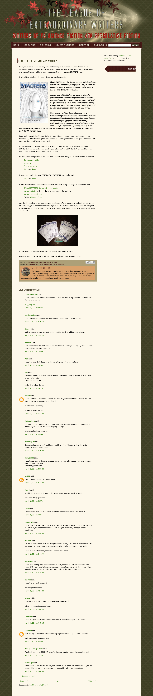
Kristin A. (28, 343)
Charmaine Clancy (31, 294)
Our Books (100, 45)
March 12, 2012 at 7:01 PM (34, 515)
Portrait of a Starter (50, 264)
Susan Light (29, 522)
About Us (29, 45)
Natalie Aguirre (30, 315)
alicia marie (29, 561)
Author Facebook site (33, 194)
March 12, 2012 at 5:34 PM (34, 483)
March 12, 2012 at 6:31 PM (34, 501)
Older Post (92, 681)
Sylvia (27, 329)
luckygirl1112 (29, 458)
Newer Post (24, 681)
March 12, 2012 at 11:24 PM (34, 591)
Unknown (28, 630)
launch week (30, 264)
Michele (28, 396)
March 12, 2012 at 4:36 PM (34, 450)
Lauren (27, 508)
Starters (61, 264)
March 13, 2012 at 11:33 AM (34, 609)
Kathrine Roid (30, 421)
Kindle (26, 169)
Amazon (27, 163)
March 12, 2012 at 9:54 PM (34, 572)
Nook (33, 169)
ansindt (28, 580)
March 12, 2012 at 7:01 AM (34, 308)
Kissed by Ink (30, 442)
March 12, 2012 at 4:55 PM (34, 469)
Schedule (45, 45)
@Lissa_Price (36, 197)
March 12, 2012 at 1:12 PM (34, 365)
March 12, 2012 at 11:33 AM (34, 335)
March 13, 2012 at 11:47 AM (34, 623)
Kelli (26, 359)
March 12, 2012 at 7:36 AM (34, 321)
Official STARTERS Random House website (41, 188)
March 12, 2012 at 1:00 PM (34, 351)
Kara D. (27, 490)
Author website (30, 191)
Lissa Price (39, 264)
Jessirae (28, 541)
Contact (84, 45)
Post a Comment (28, 676)
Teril (26, 373)
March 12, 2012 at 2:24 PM (34, 414)
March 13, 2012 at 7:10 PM (34, 641)
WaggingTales (30, 305)
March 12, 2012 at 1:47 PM (34, 388)
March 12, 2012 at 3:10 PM (34, 434)
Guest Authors (65, 45)
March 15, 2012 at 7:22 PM (34, 671)
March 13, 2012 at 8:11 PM (34, 655)
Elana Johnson (33, 262)
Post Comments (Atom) (39, 685)
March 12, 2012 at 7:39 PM (34, 533)
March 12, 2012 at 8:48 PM (34, 554)
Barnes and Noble (31, 160)
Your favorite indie (31, 166)
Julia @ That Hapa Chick (34, 649)
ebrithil (27, 476)
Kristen (27, 598)
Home (16, 45)
